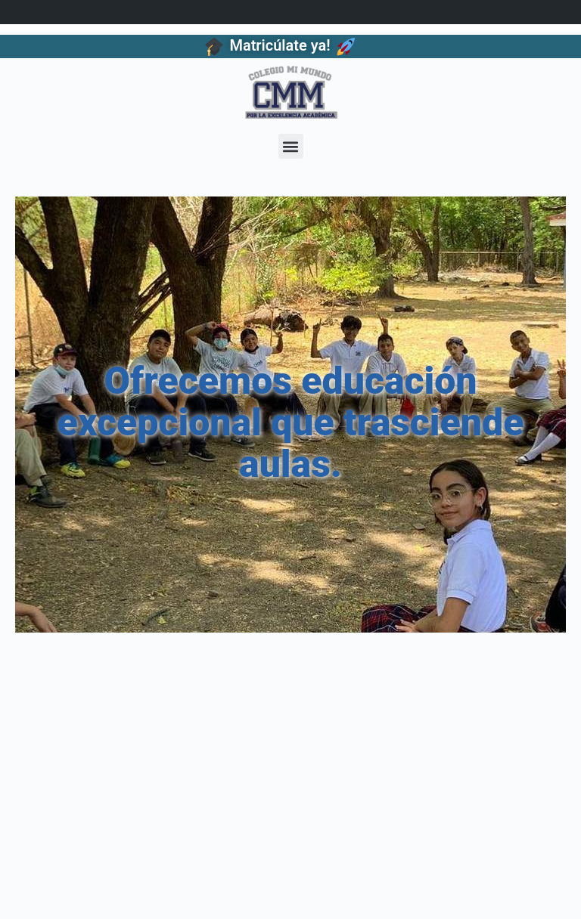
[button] (290, 146)
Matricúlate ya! (279, 45)
